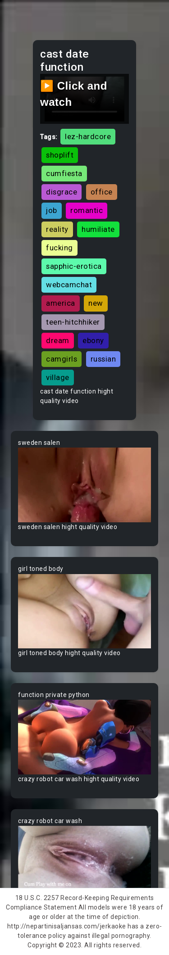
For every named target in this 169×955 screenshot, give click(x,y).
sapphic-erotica (74, 266)
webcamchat (69, 284)
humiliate (98, 229)
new (95, 303)
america (60, 303)
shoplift (59, 154)
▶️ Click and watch (73, 94)
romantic (86, 210)
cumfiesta (64, 173)
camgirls (61, 358)
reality (57, 229)
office (102, 191)
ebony (93, 340)
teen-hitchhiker (73, 321)
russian (103, 358)
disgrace (61, 191)
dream (57, 340)
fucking (59, 247)
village (57, 377)
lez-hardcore (88, 136)
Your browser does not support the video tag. (84, 485)
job (51, 210)
